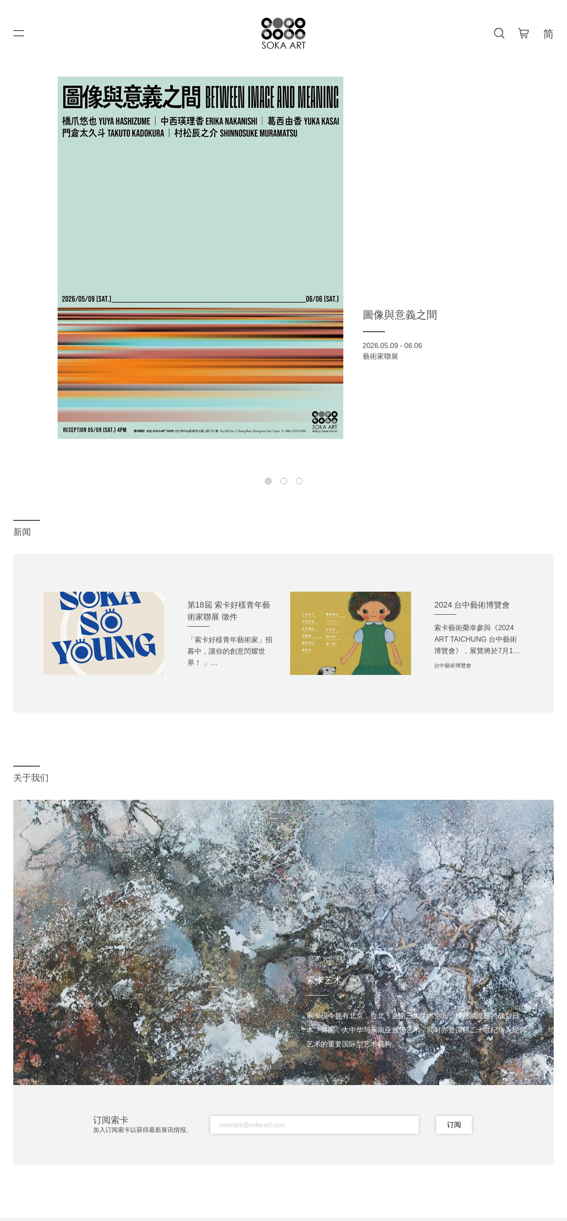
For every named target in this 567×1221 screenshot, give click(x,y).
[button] (268, 481)
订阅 (454, 1124)
